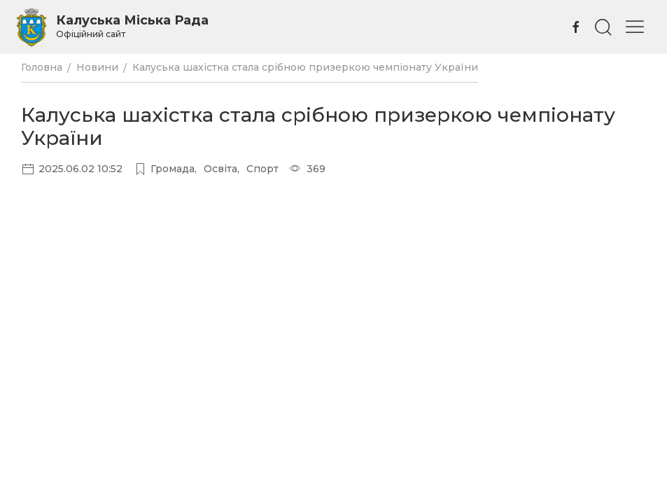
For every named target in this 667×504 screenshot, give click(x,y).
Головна (41, 67)
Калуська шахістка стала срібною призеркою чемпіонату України (305, 67)
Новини (97, 67)
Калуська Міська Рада (132, 26)
